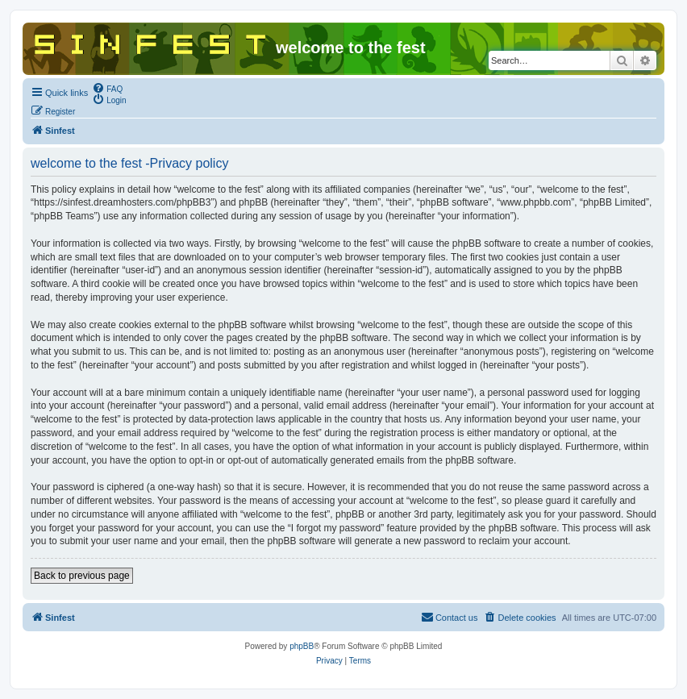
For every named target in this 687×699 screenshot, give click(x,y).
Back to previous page (82, 575)
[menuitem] (107, 88)
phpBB (301, 646)
